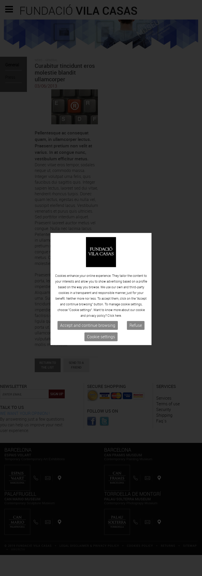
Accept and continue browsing (87, 327)
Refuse (135, 327)
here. (118, 317)
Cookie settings (101, 339)
